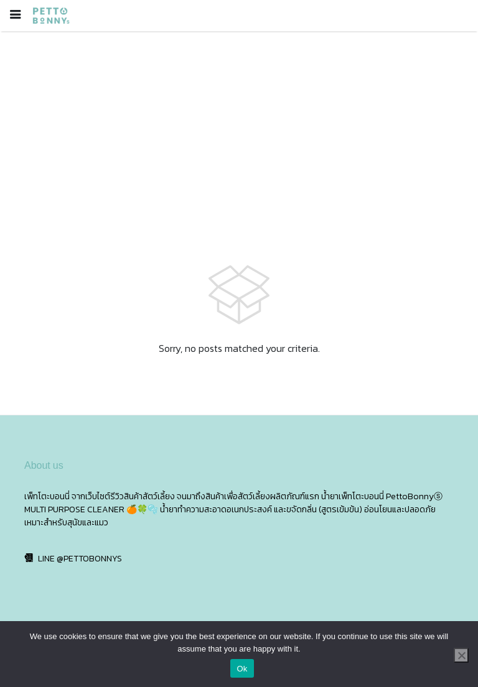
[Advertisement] (239, 124)
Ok (242, 668)
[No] (461, 655)
